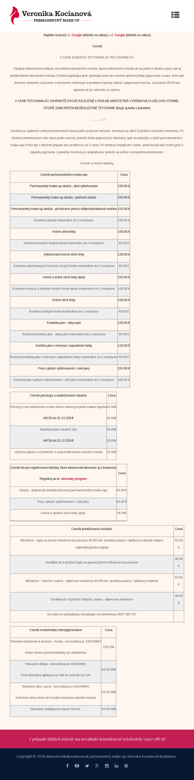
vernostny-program (74, 479)
